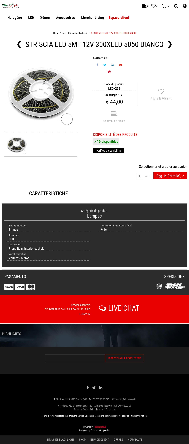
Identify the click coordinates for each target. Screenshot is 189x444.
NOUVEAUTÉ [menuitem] (135, 439)
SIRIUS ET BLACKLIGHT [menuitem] (60, 439)
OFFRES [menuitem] (118, 439)
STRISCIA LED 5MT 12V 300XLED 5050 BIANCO (113, 33)
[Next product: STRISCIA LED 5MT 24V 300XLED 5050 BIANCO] (170, 44)
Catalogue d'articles (77, 33)
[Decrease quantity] (146, 175)
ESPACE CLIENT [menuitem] (99, 439)
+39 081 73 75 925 (100, 399)
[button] (40, 93)
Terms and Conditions (105, 409)
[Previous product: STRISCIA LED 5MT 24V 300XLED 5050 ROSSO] (19, 44)
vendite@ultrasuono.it (125, 399)
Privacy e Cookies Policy (84, 409)
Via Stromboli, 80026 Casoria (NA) (71, 399)
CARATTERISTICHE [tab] (48, 193)
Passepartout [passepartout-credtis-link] (100, 426)
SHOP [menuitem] (82, 439)
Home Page (58, 33)
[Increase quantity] (151, 175)
